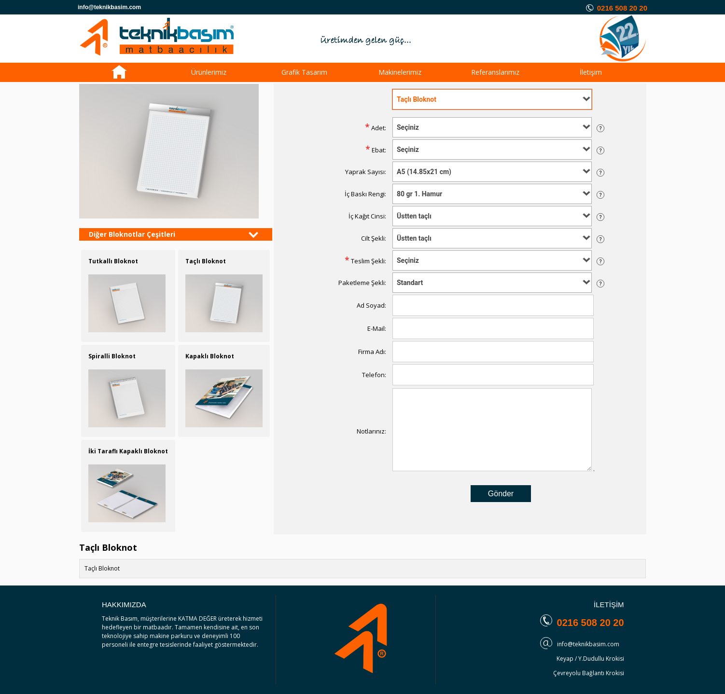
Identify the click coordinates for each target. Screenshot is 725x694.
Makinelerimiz (399, 72)
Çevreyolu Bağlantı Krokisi (588, 673)
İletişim (591, 72)
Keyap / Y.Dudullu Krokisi (590, 658)
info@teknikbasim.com (588, 644)
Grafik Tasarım (304, 72)
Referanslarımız (495, 72)
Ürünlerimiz (208, 72)
